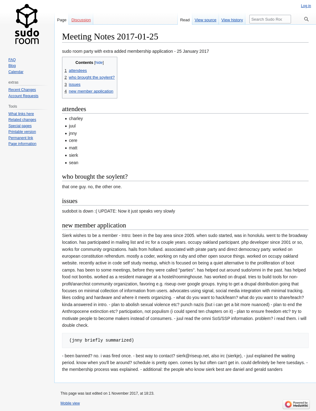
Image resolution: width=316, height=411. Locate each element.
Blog (12, 66)
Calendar (15, 72)
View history (232, 20)
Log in (306, 6)
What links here (21, 114)
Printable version (22, 132)
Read (185, 20)
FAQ (12, 60)
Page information (22, 144)
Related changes (22, 120)
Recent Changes (22, 90)
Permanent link (20, 138)
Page (61, 20)
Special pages (19, 126)
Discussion (81, 20)
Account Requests (23, 96)
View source (206, 20)
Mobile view (70, 403)
